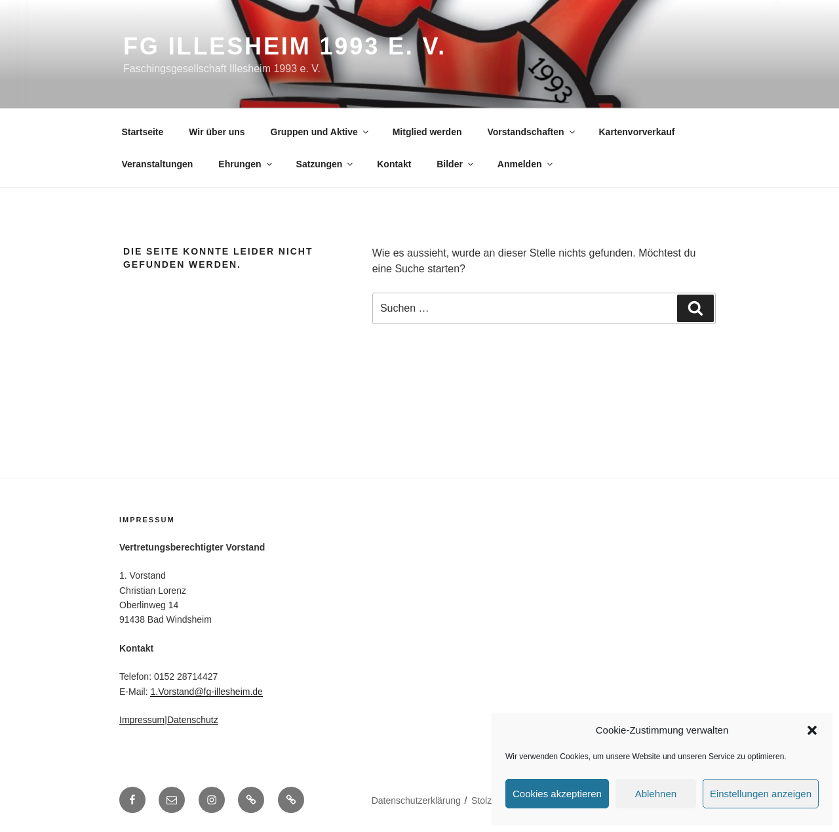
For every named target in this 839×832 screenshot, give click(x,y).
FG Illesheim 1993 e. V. (284, 46)
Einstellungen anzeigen (760, 793)
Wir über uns (216, 132)
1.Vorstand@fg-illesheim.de (206, 691)
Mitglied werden (427, 132)
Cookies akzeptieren (557, 793)
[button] (812, 730)
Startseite (143, 132)
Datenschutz (192, 720)
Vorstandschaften (531, 132)
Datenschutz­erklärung (416, 800)
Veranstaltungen (157, 164)
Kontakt (394, 164)
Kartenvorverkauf (637, 132)
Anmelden (526, 164)
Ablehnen (655, 793)
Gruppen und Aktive (320, 132)
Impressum (142, 720)
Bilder (456, 164)
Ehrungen (245, 164)
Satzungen (325, 164)
